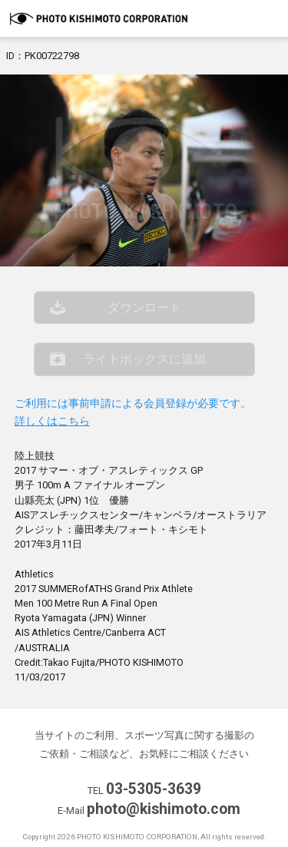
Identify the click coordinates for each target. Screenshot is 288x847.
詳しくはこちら (52, 421)
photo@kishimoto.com (163, 809)
